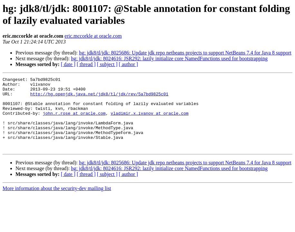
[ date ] (68, 64)
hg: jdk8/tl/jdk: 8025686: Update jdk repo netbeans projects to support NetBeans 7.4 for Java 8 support (185, 52)
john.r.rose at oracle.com (74, 121)
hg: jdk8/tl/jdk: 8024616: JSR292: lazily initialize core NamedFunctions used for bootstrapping (169, 58)
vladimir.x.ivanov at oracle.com (149, 121)
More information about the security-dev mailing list (57, 203)
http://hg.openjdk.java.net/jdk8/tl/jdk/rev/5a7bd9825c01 (99, 98)
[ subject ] (107, 64)
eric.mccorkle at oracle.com (93, 36)
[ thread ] (86, 64)
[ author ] (128, 64)
